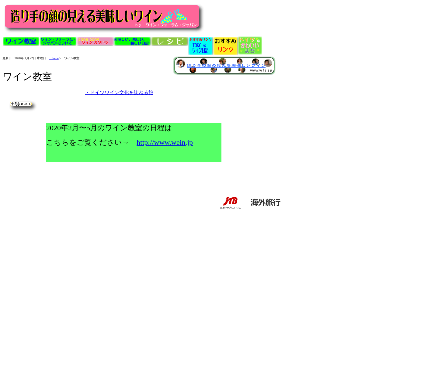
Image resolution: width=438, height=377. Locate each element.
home (54, 58)
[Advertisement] (58, 226)
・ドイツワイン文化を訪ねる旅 (119, 92)
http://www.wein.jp (165, 142)
